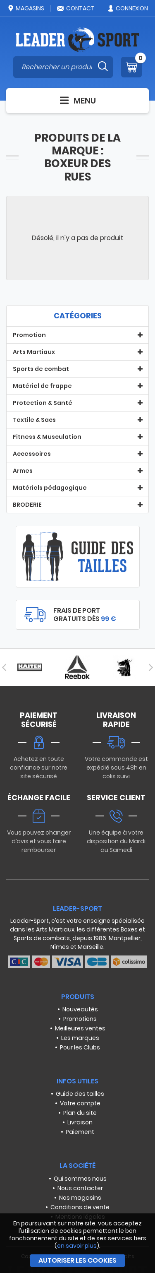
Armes (23, 471)
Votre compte (80, 1103)
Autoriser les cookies (77, 1260)
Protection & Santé (42, 403)
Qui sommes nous (80, 1178)
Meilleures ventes (80, 1028)
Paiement (80, 1132)
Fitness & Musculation (47, 437)
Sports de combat (41, 369)
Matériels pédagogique (50, 488)
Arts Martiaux (34, 352)
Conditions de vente (80, 1207)
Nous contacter (80, 1188)
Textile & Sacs (34, 420)
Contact (76, 8)
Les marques (80, 1038)
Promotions (80, 1019)
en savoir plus (77, 1246)
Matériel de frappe (42, 386)
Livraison (80, 1122)
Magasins (25, 8)
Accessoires (32, 454)
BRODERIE (27, 505)
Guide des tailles (80, 1094)
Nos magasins (80, 1198)
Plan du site (80, 1113)
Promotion (29, 335)
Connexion (127, 8)
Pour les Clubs (80, 1047)
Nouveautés (80, 1009)
